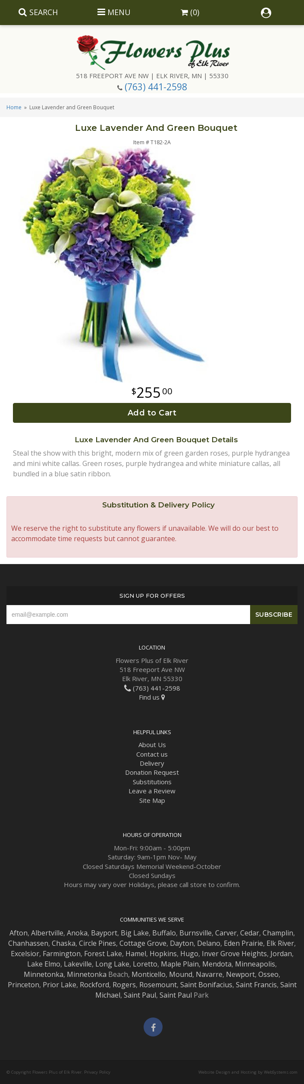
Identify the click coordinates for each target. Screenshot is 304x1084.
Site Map (152, 800)
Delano (208, 943)
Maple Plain (180, 964)
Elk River (280, 943)
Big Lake (135, 933)
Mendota (217, 964)
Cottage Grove (142, 943)
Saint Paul (140, 995)
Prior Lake (59, 984)
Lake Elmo (43, 964)
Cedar (249, 933)
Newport (240, 974)
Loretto (145, 964)
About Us (152, 744)
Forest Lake (103, 953)
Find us (152, 697)
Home (14, 107)
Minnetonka (43, 974)
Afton (18, 933)
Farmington (62, 953)
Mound (180, 974)
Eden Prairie (243, 943)
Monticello (149, 974)
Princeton (23, 984)
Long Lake (112, 964)
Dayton (182, 943)
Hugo (189, 953)
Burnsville (195, 933)
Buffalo (164, 933)
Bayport (104, 933)
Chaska (63, 943)
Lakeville (78, 964)
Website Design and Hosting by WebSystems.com (248, 1072)
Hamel (135, 953)
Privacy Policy (97, 1072)
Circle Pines (97, 943)
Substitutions (152, 781)
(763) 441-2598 (156, 87)
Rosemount (158, 984)
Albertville (47, 933)
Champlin (278, 933)
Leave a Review (152, 790)
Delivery (152, 763)
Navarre (209, 974)
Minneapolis (255, 964)
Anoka (77, 933)
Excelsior (25, 953)
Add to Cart (152, 413)
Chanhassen (28, 943)
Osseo (268, 974)
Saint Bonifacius (206, 984)
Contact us (152, 754)
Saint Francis (256, 984)
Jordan (281, 953)
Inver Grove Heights (234, 953)
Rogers (124, 984)
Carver (226, 933)
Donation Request (152, 772)
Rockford (94, 984)
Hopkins (163, 953)
